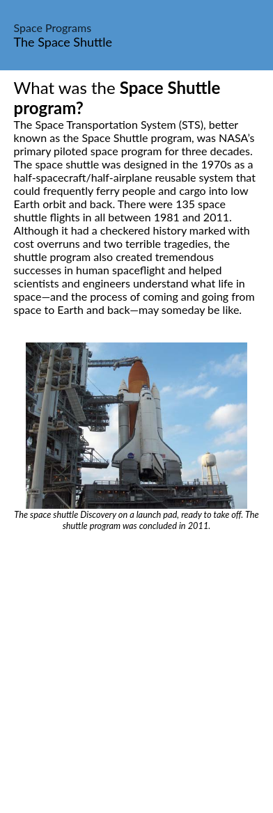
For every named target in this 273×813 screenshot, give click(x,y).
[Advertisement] (136, 674)
